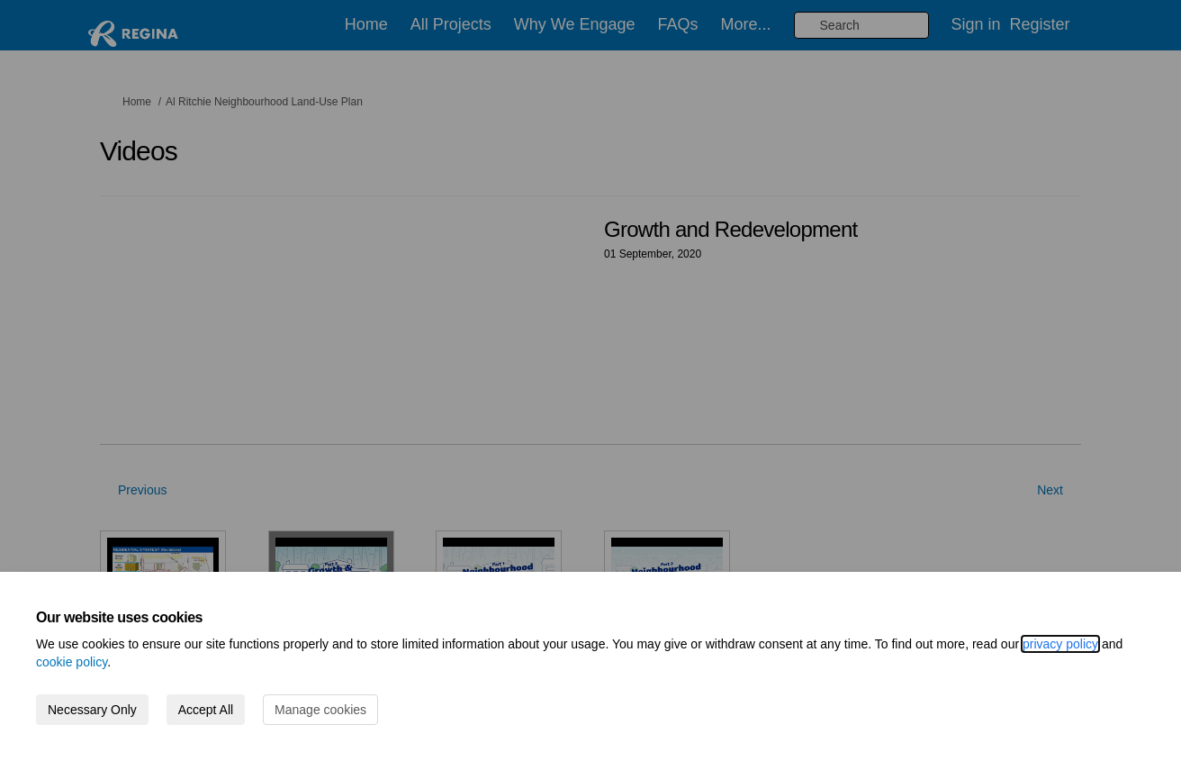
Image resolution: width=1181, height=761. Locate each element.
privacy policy (1060, 644)
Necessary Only (92, 709)
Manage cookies (320, 709)
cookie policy (71, 662)
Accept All (205, 709)
